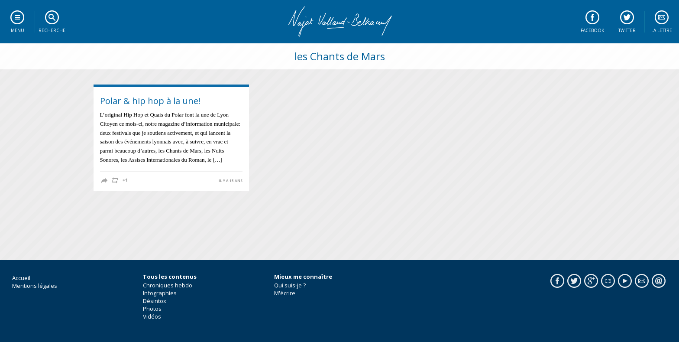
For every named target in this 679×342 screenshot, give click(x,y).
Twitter (627, 30)
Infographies (160, 293)
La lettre (661, 30)
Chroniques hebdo (167, 285)
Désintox (154, 301)
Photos (152, 309)
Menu (17, 30)
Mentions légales (34, 286)
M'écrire (284, 293)
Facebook (592, 30)
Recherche (52, 30)
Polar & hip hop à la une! (150, 101)
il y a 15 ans (230, 180)
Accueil (21, 278)
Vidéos (152, 316)
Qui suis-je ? (290, 285)
